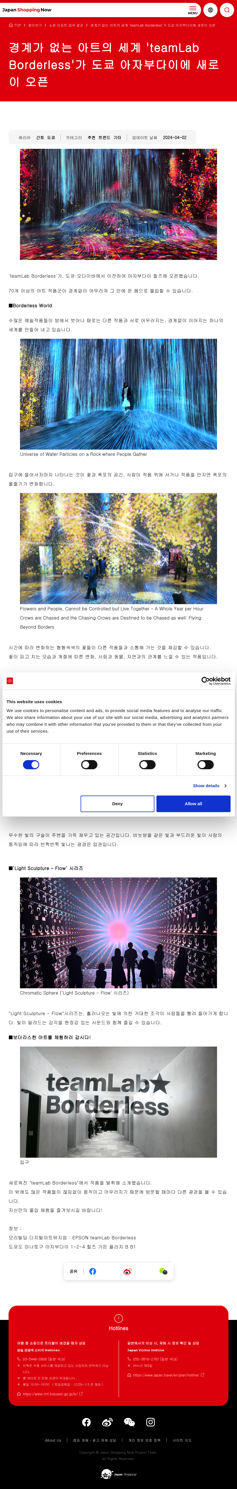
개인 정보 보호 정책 (144, 1440)
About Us (53, 1440)
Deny (117, 803)
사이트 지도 (182, 1440)
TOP (17, 25)
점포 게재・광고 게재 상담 (94, 1440)
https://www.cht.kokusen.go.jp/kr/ (50, 1393)
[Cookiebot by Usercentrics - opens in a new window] (205, 681)
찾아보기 (35, 25)
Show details (206, 785)
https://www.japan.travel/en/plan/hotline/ (166, 1374)
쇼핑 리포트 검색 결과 (66, 25)
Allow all (193, 803)
